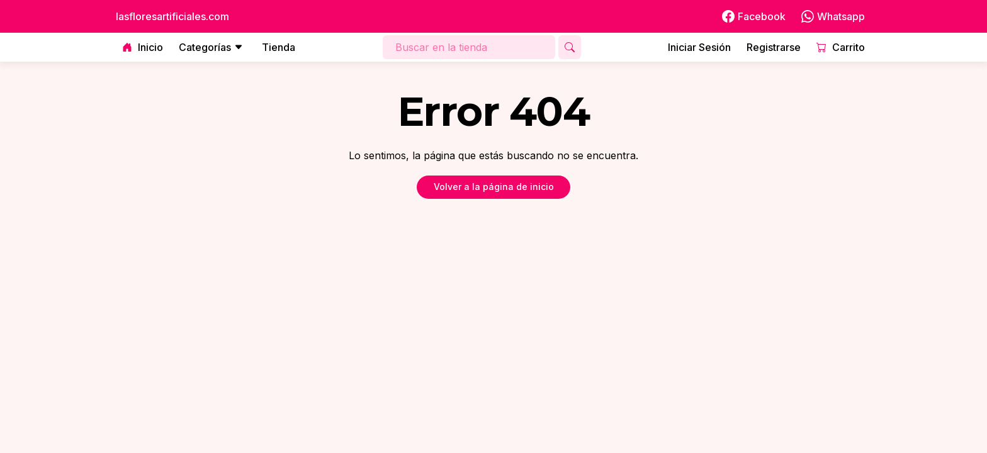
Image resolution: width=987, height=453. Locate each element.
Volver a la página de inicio (494, 186)
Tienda (278, 47)
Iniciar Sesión (699, 47)
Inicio (142, 47)
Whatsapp (833, 16)
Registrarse (774, 47)
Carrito (840, 47)
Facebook (754, 16)
